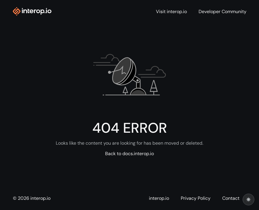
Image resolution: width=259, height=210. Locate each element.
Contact (230, 198)
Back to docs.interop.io (129, 153)
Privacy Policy (196, 198)
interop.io (159, 198)
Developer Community (222, 11)
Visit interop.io (171, 11)
